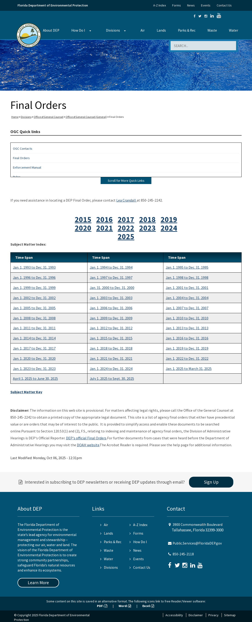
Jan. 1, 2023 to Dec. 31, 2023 (34, 368)
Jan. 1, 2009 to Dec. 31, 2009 (111, 318)
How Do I (78, 30)
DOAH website (88, 445)
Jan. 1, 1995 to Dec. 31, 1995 (187, 267)
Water (233, 30)
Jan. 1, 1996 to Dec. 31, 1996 (34, 277)
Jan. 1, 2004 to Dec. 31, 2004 (187, 297)
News (191, 5)
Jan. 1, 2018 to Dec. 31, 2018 (111, 348)
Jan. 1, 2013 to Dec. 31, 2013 (187, 328)
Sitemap (230, 615)
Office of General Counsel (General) (86, 117)
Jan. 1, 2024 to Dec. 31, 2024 (111, 368)
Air (143, 30)
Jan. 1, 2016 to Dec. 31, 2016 (187, 338)
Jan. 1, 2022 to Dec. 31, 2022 (187, 358)
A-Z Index (159, 5)
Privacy (213, 615)
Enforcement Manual (27, 167)
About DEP (51, 30)
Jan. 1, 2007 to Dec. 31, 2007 (187, 308)
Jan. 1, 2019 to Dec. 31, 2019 (187, 348)
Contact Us (224, 5)
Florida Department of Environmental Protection (53, 5)
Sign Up (211, 482)
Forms (176, 5)
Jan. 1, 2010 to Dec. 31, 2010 (187, 318)
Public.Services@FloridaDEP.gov (197, 543)
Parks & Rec (186, 30)
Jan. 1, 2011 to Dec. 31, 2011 (34, 328)
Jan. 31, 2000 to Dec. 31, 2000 (112, 287)
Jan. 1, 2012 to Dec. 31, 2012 (111, 328)
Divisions (113, 30)
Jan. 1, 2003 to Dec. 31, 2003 (111, 297)
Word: (125, 606)
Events (205, 5)
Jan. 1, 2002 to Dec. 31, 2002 (34, 297)
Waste (212, 30)
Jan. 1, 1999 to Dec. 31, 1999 (34, 287)
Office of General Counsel (48, 117)
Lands (161, 30)
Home (14, 117)
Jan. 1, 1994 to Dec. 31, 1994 (111, 267)
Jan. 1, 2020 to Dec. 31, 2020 (34, 358)
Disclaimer (196, 615)
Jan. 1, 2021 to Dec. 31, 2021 (111, 358)
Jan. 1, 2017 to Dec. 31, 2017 (34, 348)
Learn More (38, 582)
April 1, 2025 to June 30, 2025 (35, 378)
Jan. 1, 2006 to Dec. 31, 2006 (111, 308)
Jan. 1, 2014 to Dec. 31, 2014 (34, 338)
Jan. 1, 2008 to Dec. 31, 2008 (34, 318)
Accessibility (174, 615)
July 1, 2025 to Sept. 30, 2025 (112, 378)
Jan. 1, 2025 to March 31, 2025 (189, 368)
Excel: (148, 606)
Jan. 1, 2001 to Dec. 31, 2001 (187, 287)
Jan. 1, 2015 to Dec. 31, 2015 (111, 338)
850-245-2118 (183, 554)
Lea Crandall (126, 200)
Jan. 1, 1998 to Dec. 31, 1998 (187, 277)
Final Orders (21, 158)
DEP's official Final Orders (86, 438)
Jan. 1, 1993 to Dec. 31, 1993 (34, 267)
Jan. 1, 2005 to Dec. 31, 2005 (34, 308)
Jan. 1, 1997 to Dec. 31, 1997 (111, 277)
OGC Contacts (22, 148)
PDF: (102, 606)
